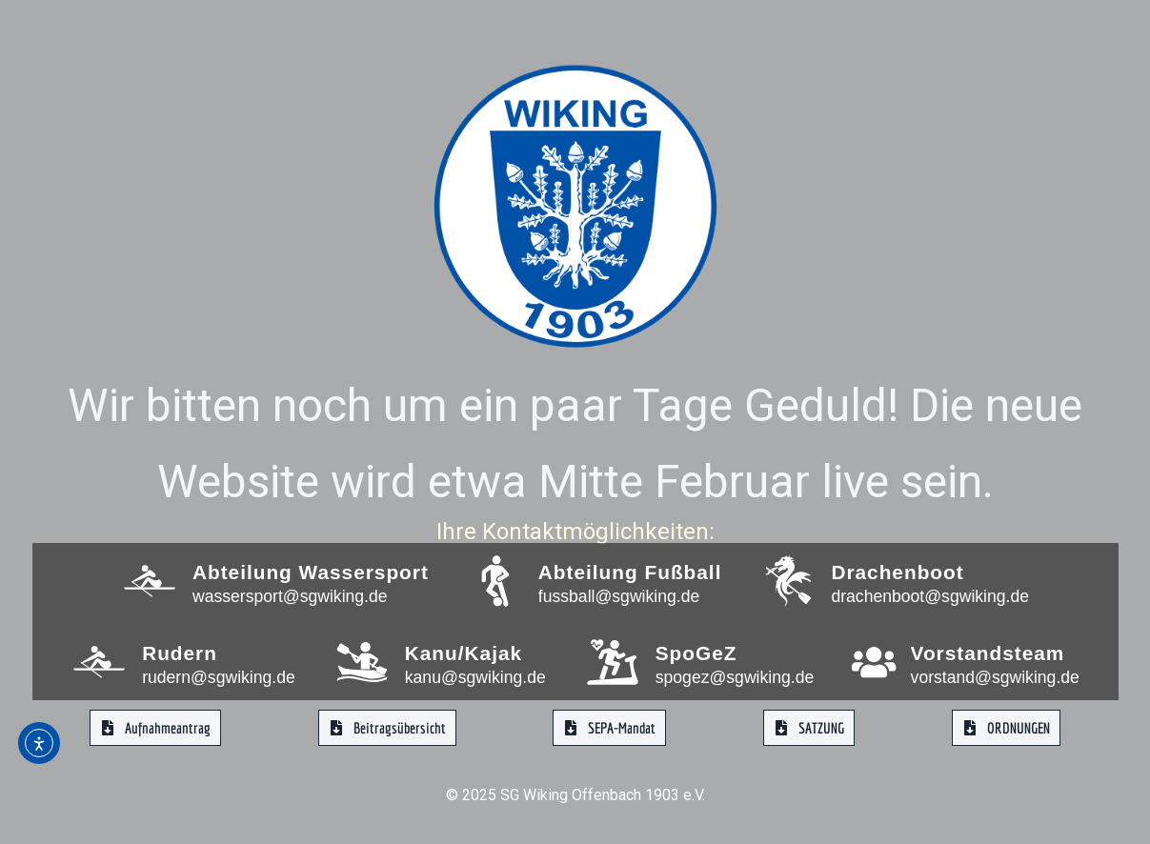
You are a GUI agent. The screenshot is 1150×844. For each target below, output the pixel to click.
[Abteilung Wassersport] (149, 581)
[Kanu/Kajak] (362, 662)
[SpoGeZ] (612, 662)
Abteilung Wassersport (310, 572)
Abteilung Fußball (630, 572)
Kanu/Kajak (463, 653)
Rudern (179, 653)
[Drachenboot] (788, 581)
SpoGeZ (696, 653)
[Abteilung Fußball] (495, 581)
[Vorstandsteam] (874, 662)
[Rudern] (99, 662)
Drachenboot (897, 572)
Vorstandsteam (987, 653)
